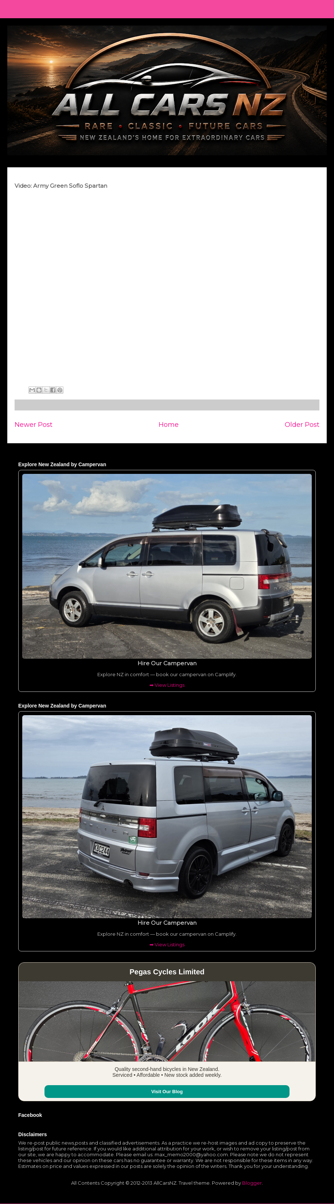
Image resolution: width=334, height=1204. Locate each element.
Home (169, 424)
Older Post (302, 424)
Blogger (252, 1183)
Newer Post (34, 424)
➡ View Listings (167, 685)
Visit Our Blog (167, 1091)
